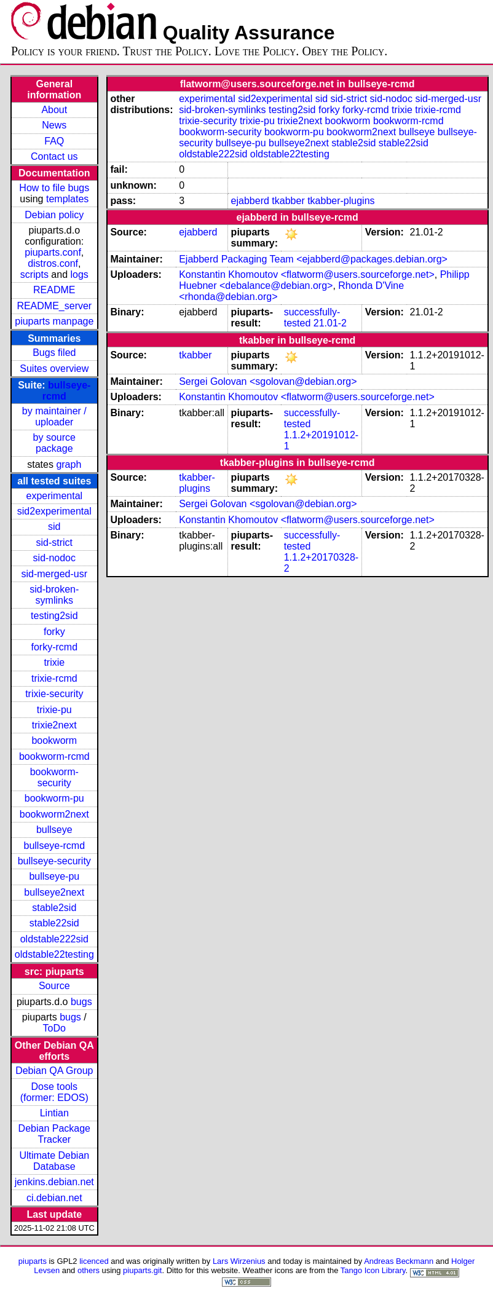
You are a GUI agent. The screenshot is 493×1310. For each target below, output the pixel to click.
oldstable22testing (54, 954)
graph (68, 464)
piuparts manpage (54, 321)
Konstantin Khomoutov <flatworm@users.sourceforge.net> (307, 274)
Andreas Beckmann (398, 1261)
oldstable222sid (54, 939)
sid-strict (54, 542)
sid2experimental (54, 511)
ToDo (54, 1028)
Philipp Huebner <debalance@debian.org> (324, 280)
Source (54, 986)
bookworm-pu (54, 798)
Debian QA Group (54, 1070)
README (54, 290)
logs (80, 274)
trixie (54, 662)
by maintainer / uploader (54, 416)
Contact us (54, 156)
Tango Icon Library (373, 1270)
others (88, 1270)
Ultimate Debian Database (54, 1161)
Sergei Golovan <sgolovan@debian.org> (268, 381)
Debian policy (54, 215)
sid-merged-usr (54, 574)
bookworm (54, 740)
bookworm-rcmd (54, 756)
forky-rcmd (54, 647)
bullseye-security (54, 861)
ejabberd (250, 200)
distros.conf (53, 263)
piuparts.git (142, 1270)
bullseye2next (54, 892)
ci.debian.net (54, 1198)
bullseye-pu (54, 876)
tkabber (288, 200)
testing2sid (54, 615)
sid (54, 526)
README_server (54, 306)
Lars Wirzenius (239, 1261)
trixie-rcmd (54, 678)
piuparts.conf (53, 252)
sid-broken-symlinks (54, 595)
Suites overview (54, 368)
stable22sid (54, 923)
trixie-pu (54, 709)
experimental (54, 496)
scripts (34, 274)
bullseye (54, 829)
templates (67, 199)
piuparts (32, 1261)
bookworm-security (54, 777)
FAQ (54, 141)
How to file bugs (54, 188)
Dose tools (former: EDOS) (54, 1092)
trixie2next (54, 725)
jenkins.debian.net (54, 1182)
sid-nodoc (54, 558)
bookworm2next (54, 814)
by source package (54, 443)
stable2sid (54, 907)
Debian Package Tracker (54, 1134)
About (54, 110)
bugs (81, 1001)
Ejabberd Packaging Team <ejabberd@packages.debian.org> (313, 259)
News (54, 125)
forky (54, 631)
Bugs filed (54, 352)
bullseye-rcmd (54, 845)
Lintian (54, 1113)
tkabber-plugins (340, 200)
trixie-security (54, 694)
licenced (94, 1261)
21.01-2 (330, 323)
